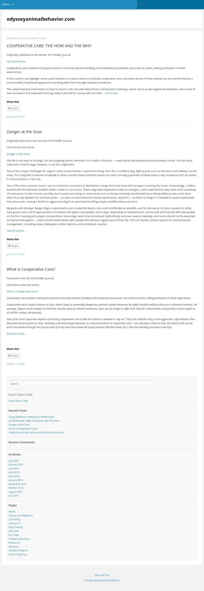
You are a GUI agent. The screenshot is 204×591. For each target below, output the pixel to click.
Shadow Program (18, 550)
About (12, 511)
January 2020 (16, 464)
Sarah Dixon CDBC (21, 394)
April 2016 (14, 476)
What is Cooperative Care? (31, 269)
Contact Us (15, 523)
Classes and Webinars (21, 515)
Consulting (14, 519)
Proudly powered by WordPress (102, 580)
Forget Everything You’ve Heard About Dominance (36, 432)
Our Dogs (14, 535)
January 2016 (16, 480)
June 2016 (14, 472)
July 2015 (14, 495)
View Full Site (102, 575)
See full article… (16, 230)
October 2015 (16, 488)
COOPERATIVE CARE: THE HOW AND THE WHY (49, 45)
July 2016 (14, 468)
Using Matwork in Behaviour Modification (31, 417)
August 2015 (15, 492)
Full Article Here (16, 61)
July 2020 (14, 460)
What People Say (18, 554)
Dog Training (16, 527)
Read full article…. (17, 333)
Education (14, 531)
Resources (14, 542)
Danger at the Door (24, 131)
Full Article (112, 93)
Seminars (14, 546)
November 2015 (17, 484)
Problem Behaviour (19, 539)
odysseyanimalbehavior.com (41, 19)
